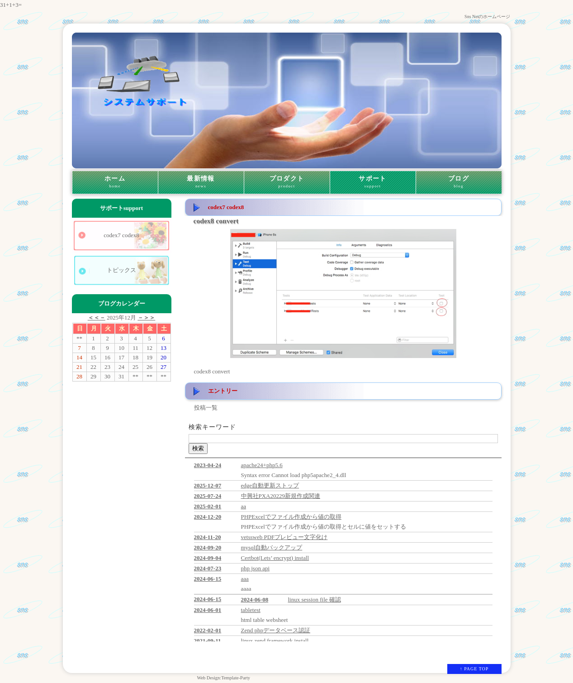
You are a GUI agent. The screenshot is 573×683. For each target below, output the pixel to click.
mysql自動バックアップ (272, 547)
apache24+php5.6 (262, 465)
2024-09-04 (208, 557)
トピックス (121, 270)
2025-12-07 (208, 485)
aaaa (246, 588)
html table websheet (264, 619)
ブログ (459, 182)
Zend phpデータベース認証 (275, 630)
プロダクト (287, 182)
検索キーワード (212, 427)
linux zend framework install (275, 640)
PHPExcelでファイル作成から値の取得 (291, 516)
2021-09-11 (207, 640)
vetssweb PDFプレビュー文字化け (284, 537)
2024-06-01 (208, 610)
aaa (245, 578)
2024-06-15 (208, 578)
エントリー (222, 390)
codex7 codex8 (121, 235)
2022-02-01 (208, 630)
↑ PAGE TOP (474, 668)
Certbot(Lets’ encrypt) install (275, 557)
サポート (373, 182)
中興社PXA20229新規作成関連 (281, 495)
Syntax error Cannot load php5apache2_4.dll (293, 475)
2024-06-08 (255, 599)
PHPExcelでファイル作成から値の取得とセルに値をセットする (323, 526)
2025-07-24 (208, 495)
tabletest (250, 610)
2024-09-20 (208, 547)
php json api (255, 568)
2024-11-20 (207, 537)
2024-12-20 (208, 516)
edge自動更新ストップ (270, 485)
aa (243, 506)
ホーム (115, 182)
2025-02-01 (208, 506)
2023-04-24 (208, 465)
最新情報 (201, 182)
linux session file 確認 (314, 599)
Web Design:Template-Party (223, 677)
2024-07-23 (208, 568)
